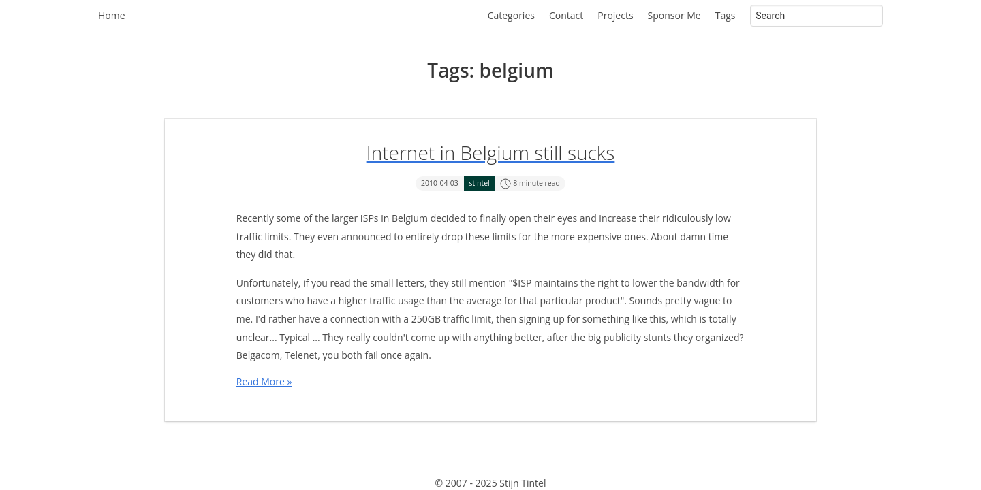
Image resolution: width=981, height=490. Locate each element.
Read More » (264, 381)
